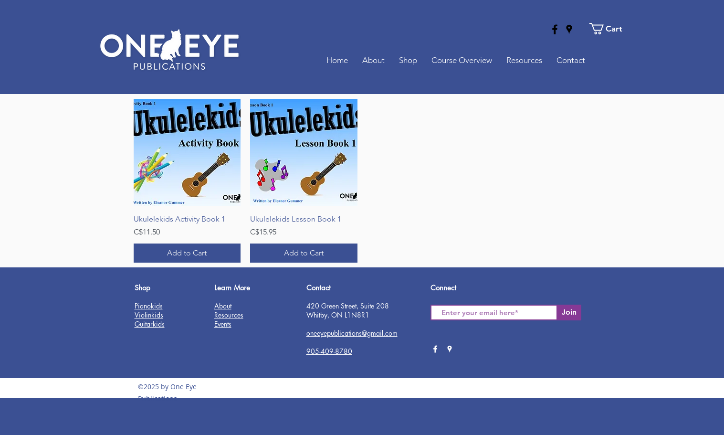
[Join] (569, 312)
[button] (611, 28)
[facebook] (554, 29)
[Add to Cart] (187, 253)
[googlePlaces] (569, 29)
